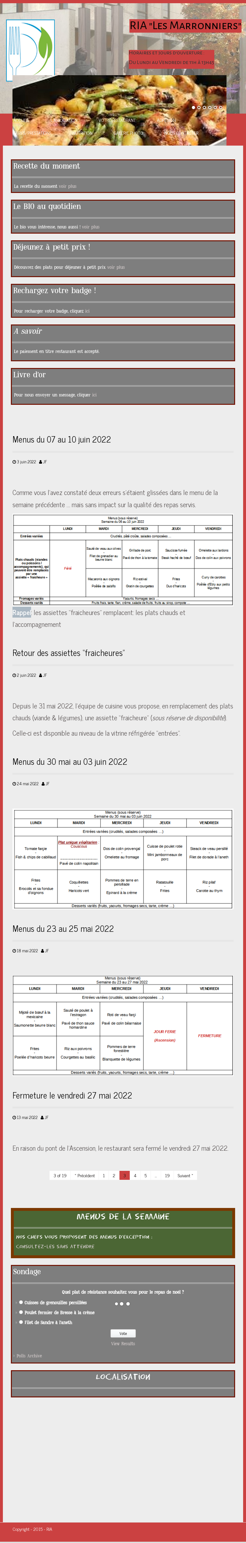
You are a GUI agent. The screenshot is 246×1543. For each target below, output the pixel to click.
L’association (64, 120)
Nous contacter (181, 132)
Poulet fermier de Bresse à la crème (59, 1312)
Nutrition (82, 132)
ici (87, 311)
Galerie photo (128, 132)
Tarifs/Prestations (32, 132)
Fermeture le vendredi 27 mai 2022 (72, 1095)
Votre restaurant (117, 120)
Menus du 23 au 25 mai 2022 (63, 928)
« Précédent (85, 1175)
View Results (123, 1344)
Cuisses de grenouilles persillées (56, 1303)
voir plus (68, 186)
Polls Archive (29, 1356)
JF (45, 461)
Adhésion (166, 120)
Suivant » (185, 1175)
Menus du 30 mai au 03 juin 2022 (69, 761)
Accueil (21, 120)
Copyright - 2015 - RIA (32, 1528)
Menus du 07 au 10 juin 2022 (61, 439)
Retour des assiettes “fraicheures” (68, 652)
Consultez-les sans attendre (55, 1246)
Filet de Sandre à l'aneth (48, 1322)
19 (167, 1175)
